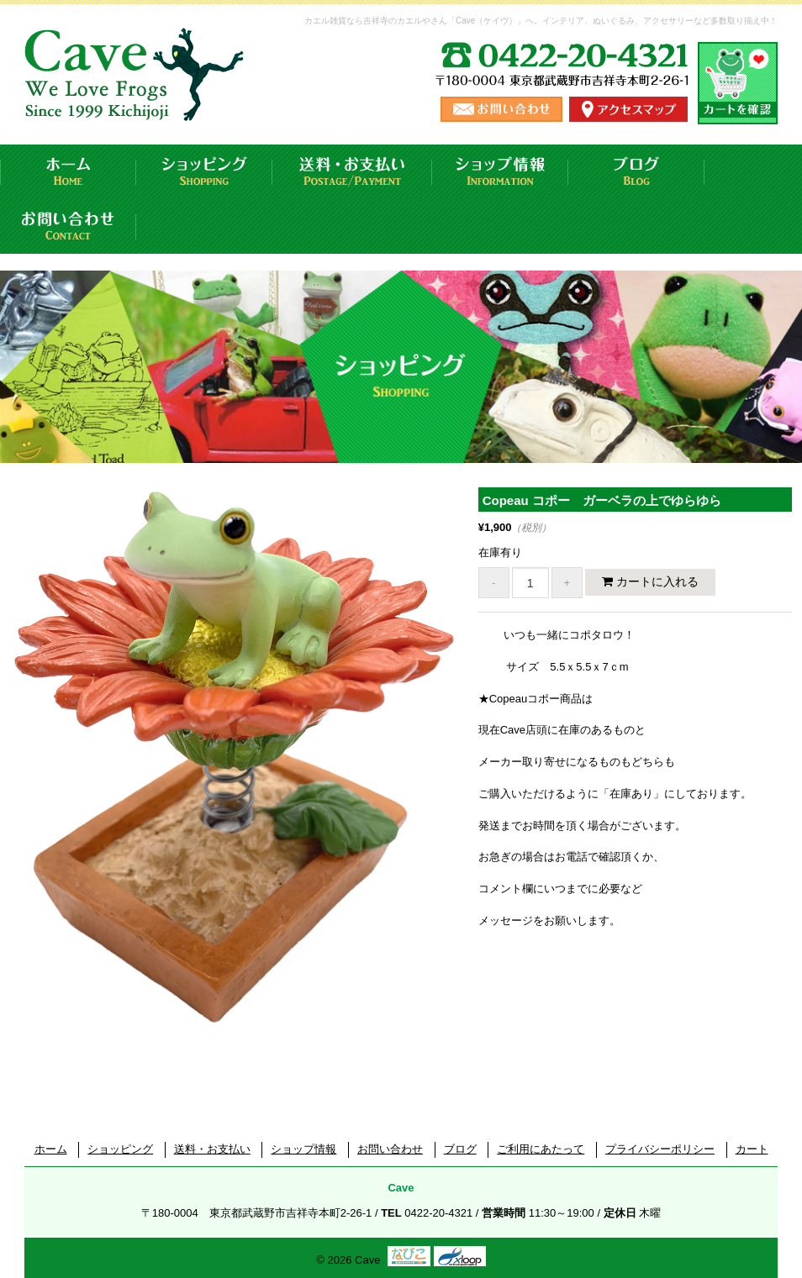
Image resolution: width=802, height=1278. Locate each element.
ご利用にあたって (540, 1149)
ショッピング (204, 172)
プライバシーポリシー (660, 1149)
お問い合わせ (68, 226)
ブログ (636, 172)
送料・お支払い (352, 172)
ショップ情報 (500, 172)
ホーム (68, 172)
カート (752, 1149)
